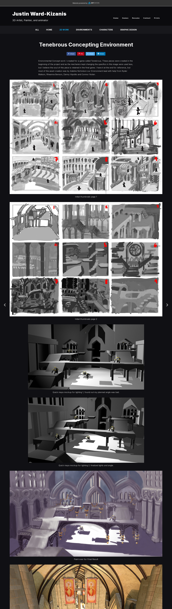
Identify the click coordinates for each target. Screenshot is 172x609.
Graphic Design (128, 29)
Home (115, 18)
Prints (157, 18)
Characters (106, 29)
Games (125, 18)
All (37, 29)
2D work (64, 29)
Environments (84, 29)
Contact (146, 18)
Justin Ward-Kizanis (39, 14)
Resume (136, 18)
